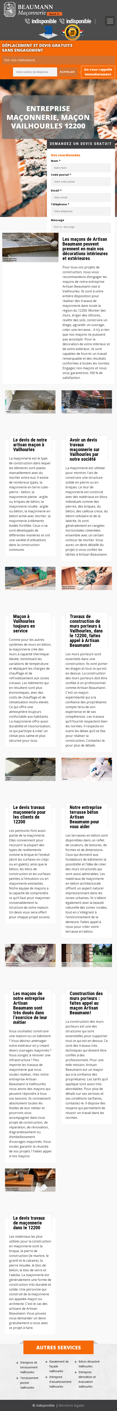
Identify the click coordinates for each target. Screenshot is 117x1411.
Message (57, 220)
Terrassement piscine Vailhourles (29, 1382)
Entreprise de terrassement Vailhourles (29, 1367)
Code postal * (61, 175)
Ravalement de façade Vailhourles (59, 1366)
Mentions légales (72, 1405)
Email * (56, 190)
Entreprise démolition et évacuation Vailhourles (87, 1379)
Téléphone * (60, 204)
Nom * (56, 161)
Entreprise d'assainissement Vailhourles (60, 1381)
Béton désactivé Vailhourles (89, 1364)
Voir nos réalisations (19, 60)
